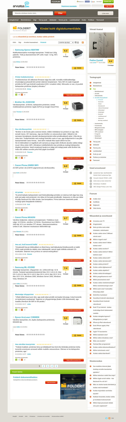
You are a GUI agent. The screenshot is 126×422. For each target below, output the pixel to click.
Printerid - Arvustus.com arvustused (23, 4)
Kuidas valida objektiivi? (101, 270)
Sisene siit (103, 1)
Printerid (43, 42)
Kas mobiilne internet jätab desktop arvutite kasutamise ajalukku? (102, 369)
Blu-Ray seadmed (103, 120)
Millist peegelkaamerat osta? (102, 276)
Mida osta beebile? (99, 341)
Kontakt (21, 416)
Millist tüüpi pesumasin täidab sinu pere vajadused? (103, 404)
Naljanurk (96, 205)
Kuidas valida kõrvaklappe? (102, 273)
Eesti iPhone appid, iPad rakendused (101, 327)
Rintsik (18, 231)
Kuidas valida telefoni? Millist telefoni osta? (102, 253)
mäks (18, 284)
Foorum (93, 194)
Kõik (14, 42)
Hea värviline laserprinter (25, 344)
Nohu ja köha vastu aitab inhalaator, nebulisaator (101, 229)
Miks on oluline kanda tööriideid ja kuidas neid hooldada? (104, 386)
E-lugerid (97, 134)
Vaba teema (97, 208)
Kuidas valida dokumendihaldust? (104, 347)
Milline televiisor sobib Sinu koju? (104, 375)
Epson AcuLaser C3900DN (27, 317)
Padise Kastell (96, 60)
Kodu (84, 20)
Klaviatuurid (101, 106)
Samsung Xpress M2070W (27, 50)
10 (44, 67)
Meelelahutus (26, 20)
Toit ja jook (43, 20)
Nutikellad (98, 136)
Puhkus (91, 20)
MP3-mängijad (99, 129)
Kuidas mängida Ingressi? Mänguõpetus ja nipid (101, 318)
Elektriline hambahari (100, 295)
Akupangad (98, 138)
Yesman (19, 112)
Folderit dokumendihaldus (25, 377)
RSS (82, 42)
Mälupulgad (101, 110)
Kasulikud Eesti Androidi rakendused (101, 302)
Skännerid (101, 118)
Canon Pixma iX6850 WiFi (27, 165)
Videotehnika (98, 95)
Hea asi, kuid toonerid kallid (26, 244)
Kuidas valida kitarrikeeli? (101, 353)
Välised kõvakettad (103, 108)
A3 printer (19, 192)
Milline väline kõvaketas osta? (103, 338)
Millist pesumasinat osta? (101, 279)
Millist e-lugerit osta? (100, 239)
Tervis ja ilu (62, 20)
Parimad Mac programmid (101, 344)
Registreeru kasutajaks (69, 6)
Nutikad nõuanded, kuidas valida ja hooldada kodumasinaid (104, 398)
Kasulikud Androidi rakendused (103, 298)
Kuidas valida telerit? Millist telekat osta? (102, 244)
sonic (94, 62)
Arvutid (97, 93)
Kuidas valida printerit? (100, 264)
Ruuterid (100, 114)
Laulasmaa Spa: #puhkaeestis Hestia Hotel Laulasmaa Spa (101, 174)
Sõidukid (52, 20)
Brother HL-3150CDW (25, 102)
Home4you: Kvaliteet (98, 184)
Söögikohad (13, 20)
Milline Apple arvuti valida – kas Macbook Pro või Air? (103, 380)
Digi (34, 20)
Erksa (18, 62)
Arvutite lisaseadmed (31, 42)
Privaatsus (32, 416)
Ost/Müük (96, 202)
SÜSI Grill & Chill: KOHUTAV (100, 181)
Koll (17, 173)
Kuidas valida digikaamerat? (102, 267)
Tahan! (77, 68)
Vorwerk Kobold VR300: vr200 (101, 178)
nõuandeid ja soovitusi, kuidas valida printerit (36, 37)
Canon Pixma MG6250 (25, 217)
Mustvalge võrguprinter (24, 294)
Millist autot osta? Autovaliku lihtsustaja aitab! (102, 290)
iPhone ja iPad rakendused (102, 322)
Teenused (100, 20)
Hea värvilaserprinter (23, 129)
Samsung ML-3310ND (25, 267)
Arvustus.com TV (99, 221)
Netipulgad (101, 112)
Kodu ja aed (97, 154)
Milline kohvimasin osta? (101, 350)
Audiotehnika (99, 123)
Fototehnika (98, 125)
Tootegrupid (95, 77)
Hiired (99, 103)
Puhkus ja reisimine (99, 157)
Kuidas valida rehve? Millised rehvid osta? (102, 235)
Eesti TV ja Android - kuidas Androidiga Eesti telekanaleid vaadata (102, 310)
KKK (26, 416)
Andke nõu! (97, 199)
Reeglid (15, 416)
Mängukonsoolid (100, 127)
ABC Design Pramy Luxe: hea (101, 187)
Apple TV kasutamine (100, 331)
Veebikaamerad (102, 116)
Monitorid (100, 101)
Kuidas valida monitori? (101, 249)
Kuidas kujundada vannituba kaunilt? (102, 392)
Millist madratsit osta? (100, 335)
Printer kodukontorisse (24, 77)
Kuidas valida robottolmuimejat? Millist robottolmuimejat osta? (104, 284)
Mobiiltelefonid (99, 91)
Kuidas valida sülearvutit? (101, 258)
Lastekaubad (75, 20)
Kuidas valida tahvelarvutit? (102, 261)
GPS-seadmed (99, 132)
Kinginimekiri (97, 224)
